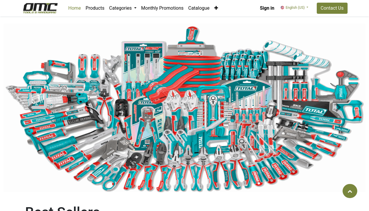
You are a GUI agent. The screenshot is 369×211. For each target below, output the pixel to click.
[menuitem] (74, 8)
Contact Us (332, 8)
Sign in (267, 8)
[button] (216, 8)
